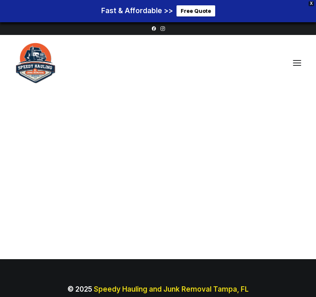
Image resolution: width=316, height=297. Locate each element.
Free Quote (196, 10)
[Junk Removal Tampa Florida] (35, 61)
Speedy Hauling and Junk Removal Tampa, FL (171, 287)
